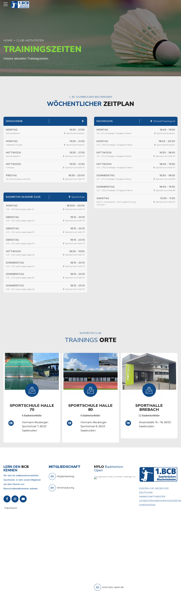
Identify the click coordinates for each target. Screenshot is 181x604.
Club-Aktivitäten (30, 40)
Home (7, 40)
